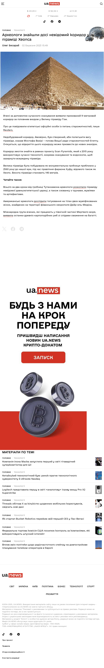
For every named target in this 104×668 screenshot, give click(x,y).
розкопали (79, 187)
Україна (23, 586)
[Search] (101, 3)
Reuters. (8, 130)
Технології (19, 30)
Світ (11, 586)
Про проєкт (7, 640)
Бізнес (61, 586)
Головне (6, 30)
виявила (8, 215)
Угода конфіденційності (13, 652)
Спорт (91, 586)
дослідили (40, 201)
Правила (6, 646)
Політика (47, 586)
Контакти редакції (10, 658)
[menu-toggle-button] (2, 3)
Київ (35, 586)
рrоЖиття (52, 594)
